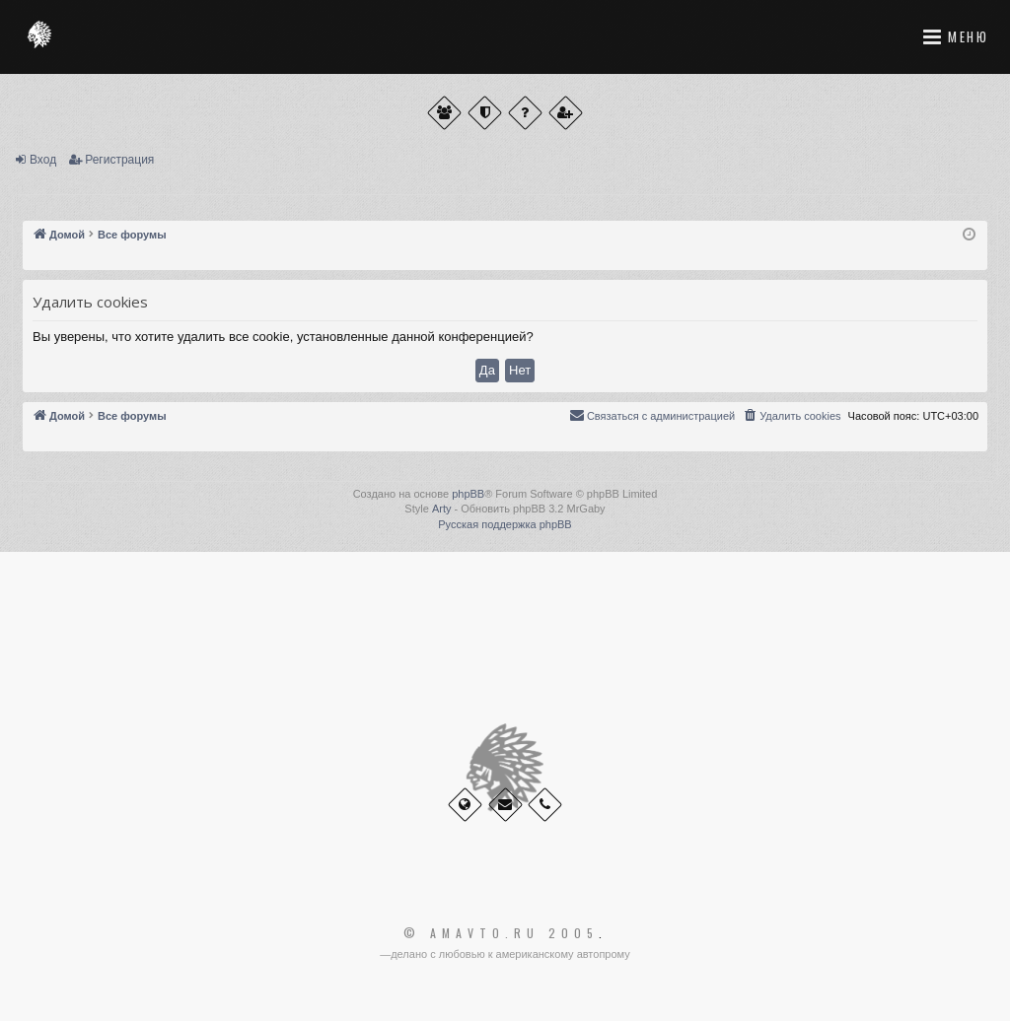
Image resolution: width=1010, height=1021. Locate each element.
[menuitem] (791, 416)
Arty (442, 508)
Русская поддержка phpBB (504, 524)
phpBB (468, 494)
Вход (43, 160)
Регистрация (119, 160)
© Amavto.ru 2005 (501, 933)
